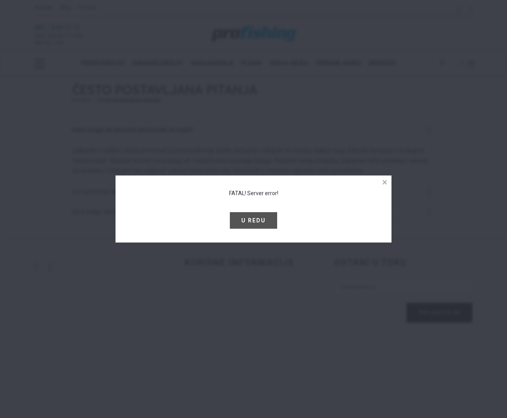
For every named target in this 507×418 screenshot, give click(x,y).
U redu (253, 220)
